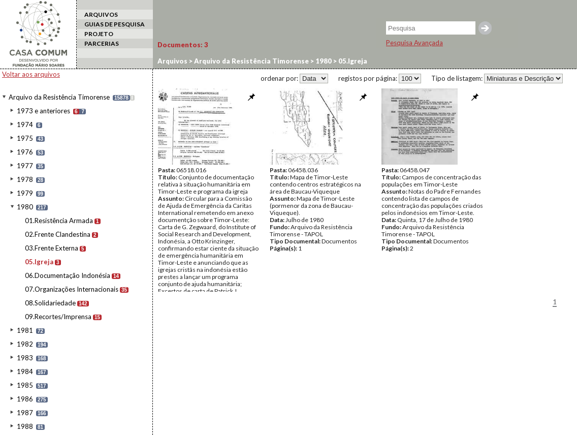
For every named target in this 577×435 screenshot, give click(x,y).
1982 (25, 344)
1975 (25, 138)
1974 (25, 124)
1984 (25, 371)
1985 (25, 385)
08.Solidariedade (50, 303)
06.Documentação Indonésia (67, 275)
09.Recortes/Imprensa (58, 317)
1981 (25, 330)
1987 (25, 413)
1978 (25, 179)
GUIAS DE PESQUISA (114, 24)
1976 (25, 152)
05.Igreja (39, 262)
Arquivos (172, 61)
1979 (25, 193)
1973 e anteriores (43, 111)
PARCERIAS (101, 43)
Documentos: (182, 45)
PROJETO (98, 34)
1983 (25, 358)
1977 (25, 166)
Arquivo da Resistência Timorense (59, 97)
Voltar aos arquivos (31, 74)
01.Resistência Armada (59, 220)
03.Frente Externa (51, 248)
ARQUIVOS (101, 14)
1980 (25, 207)
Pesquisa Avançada (414, 43)
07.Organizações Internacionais (71, 289)
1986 (25, 399)
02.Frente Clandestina (57, 234)
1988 (25, 426)
